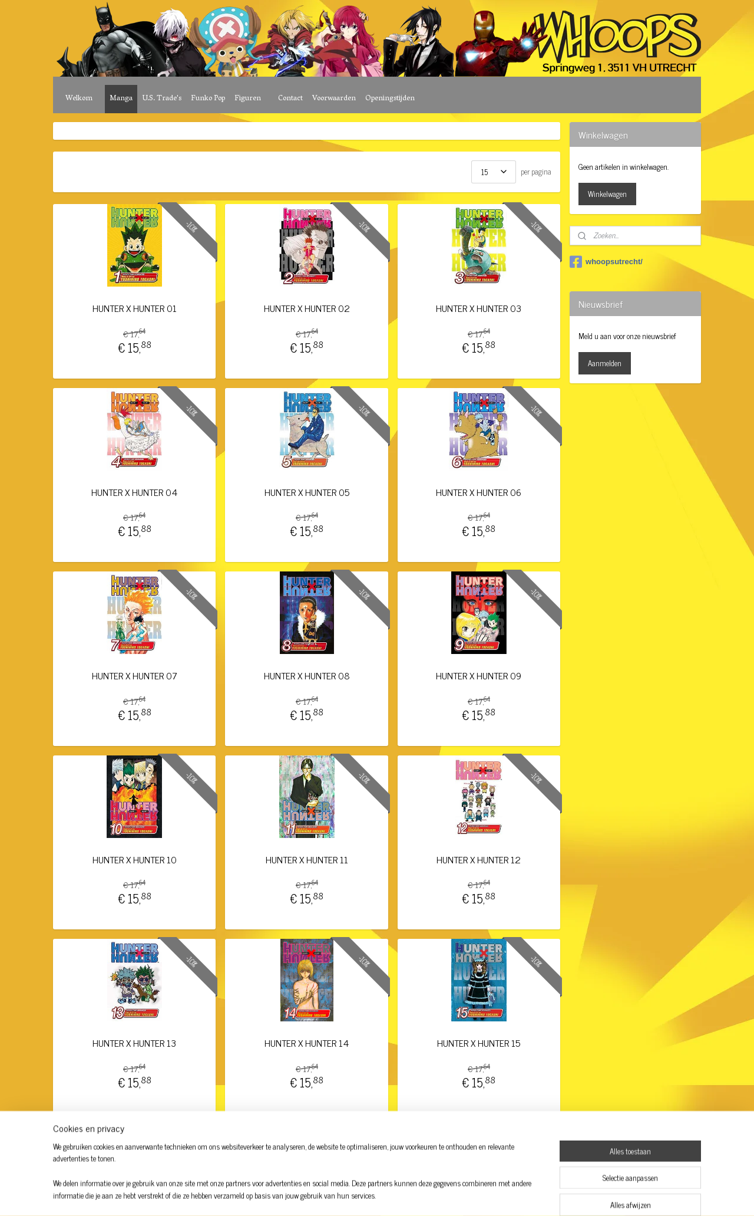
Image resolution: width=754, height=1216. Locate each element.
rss (361, 1194)
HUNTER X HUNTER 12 (478, 859)
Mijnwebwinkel (473, 1194)
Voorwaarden (334, 98)
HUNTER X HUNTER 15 (478, 1043)
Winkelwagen (607, 194)
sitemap (344, 1194)
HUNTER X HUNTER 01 (134, 308)
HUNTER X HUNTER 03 (478, 308)
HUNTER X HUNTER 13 (134, 1043)
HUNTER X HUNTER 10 (134, 859)
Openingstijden (390, 98)
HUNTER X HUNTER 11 (306, 859)
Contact (290, 98)
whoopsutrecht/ (606, 262)
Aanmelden (604, 363)
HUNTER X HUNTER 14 (306, 1043)
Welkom (78, 98)
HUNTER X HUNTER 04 (134, 492)
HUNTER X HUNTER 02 (306, 308)
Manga (121, 98)
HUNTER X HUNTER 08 (306, 675)
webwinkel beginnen (394, 1194)
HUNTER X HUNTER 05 (306, 492)
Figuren (247, 98)
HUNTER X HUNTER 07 (134, 675)
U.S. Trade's (161, 98)
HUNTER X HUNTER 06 (478, 492)
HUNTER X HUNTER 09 (478, 675)
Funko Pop (208, 98)
